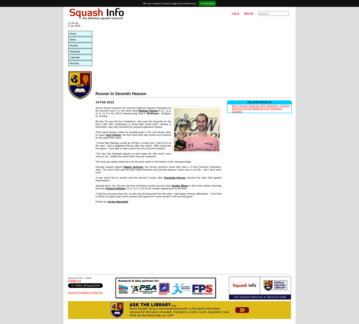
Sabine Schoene (133, 167)
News (73, 39)
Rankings (75, 51)
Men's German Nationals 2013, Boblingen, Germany (261, 105)
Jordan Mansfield (117, 201)
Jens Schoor (113, 135)
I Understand (207, 3)
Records (74, 63)
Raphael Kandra (148, 110)
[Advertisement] (193, 57)
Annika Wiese (179, 185)
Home (73, 33)
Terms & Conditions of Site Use (85, 292)
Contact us (74, 280)
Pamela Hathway (116, 188)
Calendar (75, 57)
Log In (235, 13)
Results (74, 45)
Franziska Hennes (174, 177)
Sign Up (248, 13)
